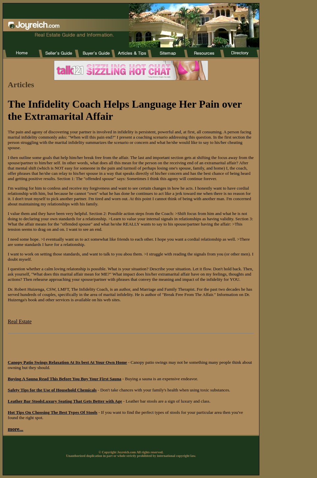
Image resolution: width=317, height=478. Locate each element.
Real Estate (20, 321)
